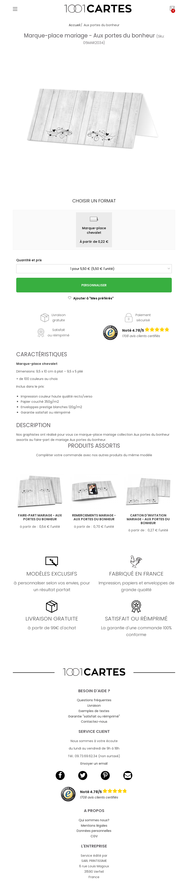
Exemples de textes (94, 711)
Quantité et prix (29, 260)
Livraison (94, 705)
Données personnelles (94, 831)
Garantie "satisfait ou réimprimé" (94, 716)
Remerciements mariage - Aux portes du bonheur (94, 517)
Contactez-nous (94, 721)
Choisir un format (94, 201)
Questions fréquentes (94, 700)
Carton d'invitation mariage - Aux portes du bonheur (148, 519)
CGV (94, 836)
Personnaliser (94, 285)
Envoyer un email (94, 763)
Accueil (74, 25)
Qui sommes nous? (94, 820)
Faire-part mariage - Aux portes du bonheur (40, 517)
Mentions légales (94, 825)
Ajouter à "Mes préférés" (91, 298)
